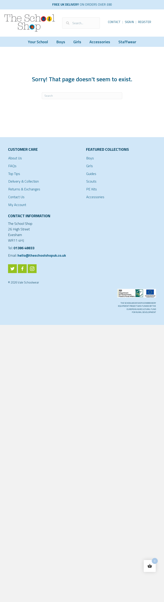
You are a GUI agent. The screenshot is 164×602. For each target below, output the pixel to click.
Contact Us (16, 197)
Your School (38, 42)
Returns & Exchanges (24, 189)
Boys (60, 42)
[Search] (82, 95)
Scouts (91, 181)
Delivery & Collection (23, 181)
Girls (77, 42)
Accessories (99, 42)
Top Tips (14, 173)
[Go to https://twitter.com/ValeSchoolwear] (12, 268)
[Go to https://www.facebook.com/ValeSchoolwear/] (22, 268)
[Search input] (81, 23)
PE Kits (91, 189)
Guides (91, 173)
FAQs (12, 166)
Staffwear (127, 42)
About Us (15, 158)
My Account (17, 204)
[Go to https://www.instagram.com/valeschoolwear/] (32, 268)
